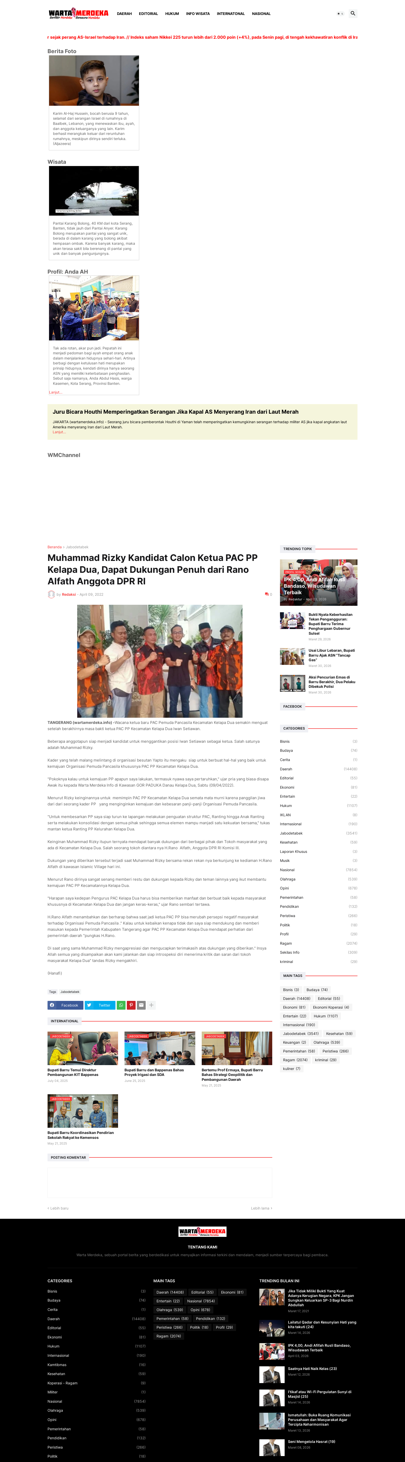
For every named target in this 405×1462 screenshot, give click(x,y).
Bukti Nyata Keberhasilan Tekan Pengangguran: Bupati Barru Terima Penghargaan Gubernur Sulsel (331, 623)
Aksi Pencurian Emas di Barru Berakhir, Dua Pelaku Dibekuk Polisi (332, 682)
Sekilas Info (318, 952)
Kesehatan (318, 842)
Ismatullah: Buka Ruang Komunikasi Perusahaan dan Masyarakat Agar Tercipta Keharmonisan (319, 1419)
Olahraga (318, 879)
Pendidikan (318, 906)
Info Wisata (198, 13)
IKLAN (318, 815)
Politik (318, 925)
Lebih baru (59, 1208)
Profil (318, 934)
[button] (340, 13)
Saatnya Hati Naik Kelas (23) (312, 1368)
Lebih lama (260, 1208)
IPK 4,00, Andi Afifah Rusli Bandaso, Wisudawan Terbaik (319, 1347)
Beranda (55, 547)
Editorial (148, 13)
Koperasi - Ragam (97, 1383)
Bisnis (318, 741)
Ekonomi (318, 787)
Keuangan (294, 1042)
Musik (318, 860)
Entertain (318, 796)
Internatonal (231, 13)
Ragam (318, 943)
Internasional (318, 824)
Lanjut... (56, 392)
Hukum (172, 13)
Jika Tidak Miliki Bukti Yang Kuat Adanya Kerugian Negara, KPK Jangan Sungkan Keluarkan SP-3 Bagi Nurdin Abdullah (321, 1298)
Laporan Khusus (318, 851)
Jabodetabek (77, 547)
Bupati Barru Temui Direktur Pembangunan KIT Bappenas (73, 1072)
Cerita (318, 759)
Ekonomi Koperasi (331, 1007)
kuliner (291, 1068)
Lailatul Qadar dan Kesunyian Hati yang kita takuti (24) (322, 1324)
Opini (318, 888)
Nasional (261, 13)
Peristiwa (318, 915)
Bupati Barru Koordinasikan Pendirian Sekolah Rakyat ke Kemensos (81, 1134)
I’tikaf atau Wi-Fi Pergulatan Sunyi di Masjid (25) (320, 1394)
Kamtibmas (97, 1364)
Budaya (318, 750)
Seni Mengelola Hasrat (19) (312, 1441)
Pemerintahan (318, 897)
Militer (97, 1392)
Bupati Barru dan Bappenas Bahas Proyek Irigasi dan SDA (154, 1072)
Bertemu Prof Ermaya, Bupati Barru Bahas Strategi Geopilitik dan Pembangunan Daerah (232, 1074)
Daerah (124, 13)
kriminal (318, 961)
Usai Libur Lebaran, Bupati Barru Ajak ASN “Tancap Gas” (332, 655)
